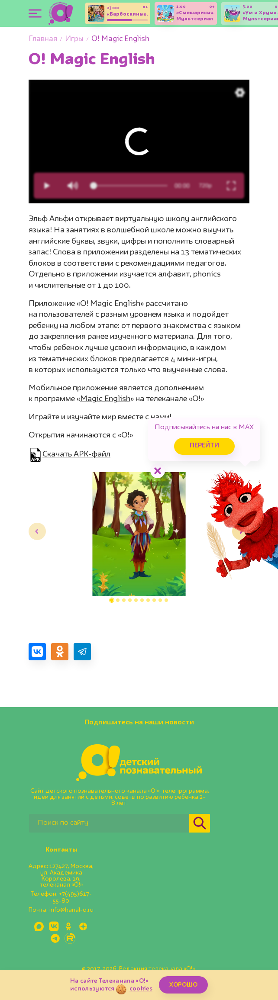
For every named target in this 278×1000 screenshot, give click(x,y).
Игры (74, 39)
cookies (140, 988)
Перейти (204, 446)
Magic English (105, 398)
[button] (111, 600)
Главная (43, 39)
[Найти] (199, 823)
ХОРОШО (183, 984)
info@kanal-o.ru (71, 910)
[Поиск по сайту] (109, 823)
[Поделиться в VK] (37, 651)
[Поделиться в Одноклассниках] (59, 651)
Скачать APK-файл (76, 454)
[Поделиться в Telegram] (82, 651)
